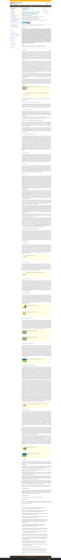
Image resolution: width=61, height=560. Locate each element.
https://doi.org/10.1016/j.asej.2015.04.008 (27, 526)
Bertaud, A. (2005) (24, 510)
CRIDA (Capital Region (25, 513)
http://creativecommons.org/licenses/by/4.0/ (27, 21)
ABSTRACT (12, 30)
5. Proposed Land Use (26, 409)
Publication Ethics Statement (15, 20)
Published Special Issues (14, 25)
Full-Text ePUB (45, 11)
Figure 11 (42, 443)
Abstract (44, 8)
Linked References (45, 12)
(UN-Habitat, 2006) (41, 53)
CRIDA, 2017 (43, 272)
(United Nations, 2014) (34, 56)
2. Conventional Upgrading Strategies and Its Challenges (32, 120)
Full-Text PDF (45, 9)
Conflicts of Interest (25, 495)
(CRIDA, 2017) (47, 438)
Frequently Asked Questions (14, 22)
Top (11, 29)
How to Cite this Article (46, 13)
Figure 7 (26, 322)
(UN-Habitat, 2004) (24, 59)
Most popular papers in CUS (14, 19)
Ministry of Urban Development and (26, 531)
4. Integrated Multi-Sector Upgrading (28, 365)
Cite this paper (24, 499)
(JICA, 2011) (46, 436)
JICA (23, 519)
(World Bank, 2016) (30, 76)
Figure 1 (34, 76)
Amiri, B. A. (23, 507)
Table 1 (37, 76)
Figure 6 (23, 322)
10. (22, 537)
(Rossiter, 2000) (28, 223)
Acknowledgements (25, 488)
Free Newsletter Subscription (15, 18)
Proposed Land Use (13, 40)
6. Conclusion (24, 459)
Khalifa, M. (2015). (24, 524)
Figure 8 (41, 353)
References (24, 505)
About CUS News (13, 21)
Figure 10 (38, 443)
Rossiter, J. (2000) (24, 534)
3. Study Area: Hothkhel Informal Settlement (30, 228)
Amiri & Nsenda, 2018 (45, 403)
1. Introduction (24, 49)
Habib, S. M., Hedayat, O (25, 516)
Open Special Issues (14, 24)
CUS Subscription (13, 17)
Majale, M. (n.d (24, 528)
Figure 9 (47, 423)
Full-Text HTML (45, 10)
